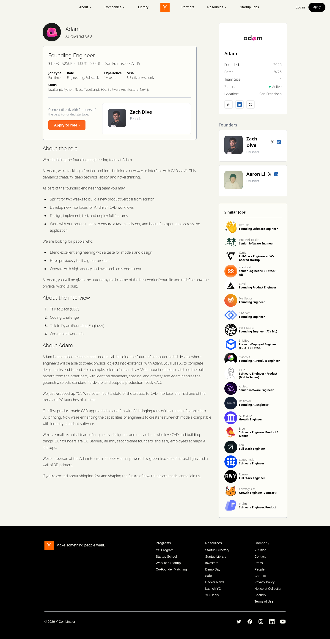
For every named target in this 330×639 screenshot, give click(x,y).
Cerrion (243, 253)
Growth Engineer (250, 419)
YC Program (164, 550)
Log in (300, 7)
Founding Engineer (252, 302)
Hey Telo (244, 225)
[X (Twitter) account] (250, 104)
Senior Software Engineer (256, 243)
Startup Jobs (249, 7)
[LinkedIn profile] (239, 104)
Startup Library (215, 556)
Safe (208, 576)
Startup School (166, 556)
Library (143, 7)
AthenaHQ (245, 416)
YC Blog (260, 550)
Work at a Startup (168, 563)
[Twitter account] (272, 142)
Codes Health (247, 460)
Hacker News (214, 582)
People (260, 569)
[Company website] (228, 104)
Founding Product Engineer (257, 287)
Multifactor (245, 298)
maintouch (245, 267)
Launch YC (213, 588)
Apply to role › (67, 125)
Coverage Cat (247, 489)
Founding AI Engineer (254, 405)
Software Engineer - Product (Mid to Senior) (258, 375)
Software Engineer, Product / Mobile (258, 434)
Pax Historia (246, 328)
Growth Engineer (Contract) (258, 493)
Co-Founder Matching (171, 569)
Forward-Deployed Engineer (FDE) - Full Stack (258, 346)
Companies (114, 7)
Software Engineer (251, 463)
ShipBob (244, 341)
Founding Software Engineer (258, 229)
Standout (244, 357)
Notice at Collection (268, 588)
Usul (242, 445)
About (85, 7)
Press (259, 563)
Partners (188, 7)
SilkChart (244, 313)
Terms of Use (264, 601)
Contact (260, 556)
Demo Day (212, 569)
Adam (73, 29)
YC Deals (212, 595)
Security (260, 595)
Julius (242, 370)
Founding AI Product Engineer (259, 361)
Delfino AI (245, 401)
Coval (242, 284)
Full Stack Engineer (252, 449)
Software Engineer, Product (257, 507)
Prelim (243, 504)
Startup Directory (217, 550)
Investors (211, 563)
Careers (260, 576)
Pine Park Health (249, 240)
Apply (317, 7)
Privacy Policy (265, 582)
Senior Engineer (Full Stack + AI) (258, 273)
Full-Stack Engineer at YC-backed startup (256, 258)
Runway (243, 474)
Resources (217, 7)
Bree (242, 429)
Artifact (243, 386)
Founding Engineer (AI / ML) (258, 331)
